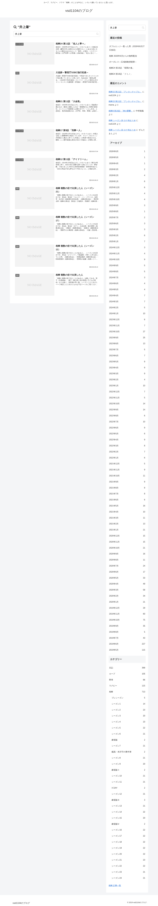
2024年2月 (127, 307)
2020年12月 (127, 536)
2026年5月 (127, 157)
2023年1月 (127, 386)
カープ (127, 674)
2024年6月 (127, 283)
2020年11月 (127, 542)
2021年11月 (127, 470)
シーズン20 (128, 854)
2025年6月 (127, 223)
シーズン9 (128, 764)
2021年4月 (127, 512)
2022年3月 (127, 446)
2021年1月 (127, 530)
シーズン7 (128, 746)
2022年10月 (127, 403)
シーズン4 (128, 722)
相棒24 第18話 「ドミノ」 (120, 74)
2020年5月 (127, 578)
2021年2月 (127, 524)
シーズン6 (128, 734)
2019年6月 (127, 644)
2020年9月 (127, 554)
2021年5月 (127, 506)
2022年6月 (127, 428)
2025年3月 (127, 229)
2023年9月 (127, 338)
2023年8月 (127, 343)
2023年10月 (127, 331)
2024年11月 (127, 253)
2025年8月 (127, 211)
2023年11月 (127, 325)
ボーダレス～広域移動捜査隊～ (123, 62)
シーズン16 (128, 830)
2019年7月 (127, 638)
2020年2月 (127, 596)
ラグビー (127, 686)
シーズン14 (128, 812)
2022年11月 (127, 398)
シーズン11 (128, 782)
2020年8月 (127, 560)
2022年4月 (127, 440)
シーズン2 (128, 710)
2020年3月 (127, 590)
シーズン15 (128, 818)
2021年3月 (127, 518)
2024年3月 (127, 301)
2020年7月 (127, 566)
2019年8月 (127, 632)
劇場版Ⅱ (128, 770)
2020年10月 (127, 548)
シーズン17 (128, 836)
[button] (97, 33)
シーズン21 (128, 860)
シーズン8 (128, 758)
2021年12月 (127, 464)
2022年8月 (127, 416)
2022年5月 (127, 434)
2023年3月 (127, 373)
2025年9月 (127, 205)
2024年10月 (127, 259)
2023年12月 (127, 319)
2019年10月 (127, 620)
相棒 (127, 692)
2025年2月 (127, 235)
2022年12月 (127, 392)
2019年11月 (127, 614)
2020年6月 (127, 572)
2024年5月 (127, 289)
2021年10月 (127, 476)
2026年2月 (127, 175)
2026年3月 (127, 169)
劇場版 (128, 740)
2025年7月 (127, 217)
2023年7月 (127, 349)
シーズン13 (128, 806)
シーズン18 (128, 842)
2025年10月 (127, 199)
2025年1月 (127, 241)
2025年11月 (127, 193)
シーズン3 (128, 716)
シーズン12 (128, 794)
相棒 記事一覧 (115, 885)
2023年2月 (127, 379)
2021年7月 (127, 494)
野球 (127, 680)
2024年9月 (127, 265)
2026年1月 (127, 181)
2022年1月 (127, 458)
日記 (127, 668)
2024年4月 (127, 295)
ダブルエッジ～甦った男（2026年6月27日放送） (126, 48)
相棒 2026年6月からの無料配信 (123, 56)
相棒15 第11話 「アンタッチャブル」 (125, 92)
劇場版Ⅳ (128, 824)
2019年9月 (127, 626)
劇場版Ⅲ (128, 800)
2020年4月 (127, 584)
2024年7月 (127, 277)
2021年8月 (127, 488)
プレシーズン (128, 698)
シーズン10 (128, 776)
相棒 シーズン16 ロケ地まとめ (122, 120)
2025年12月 (127, 187)
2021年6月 (127, 500)
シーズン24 (128, 878)
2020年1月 (127, 602)
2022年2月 (127, 452)
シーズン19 (128, 848)
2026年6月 (127, 151)
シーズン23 (128, 872)
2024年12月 (127, 247)
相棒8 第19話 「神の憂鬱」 (121, 111)
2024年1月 (127, 313)
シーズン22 (128, 866)
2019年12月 (127, 608)
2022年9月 (127, 410)
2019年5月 (127, 650)
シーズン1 (128, 704)
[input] (57, 34)
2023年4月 (127, 368)
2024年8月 (127, 271)
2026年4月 (127, 163)
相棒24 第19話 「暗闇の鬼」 (121, 68)
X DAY (128, 788)
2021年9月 (127, 482)
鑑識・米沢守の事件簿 (128, 752)
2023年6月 (127, 355)
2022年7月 (127, 422)
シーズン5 (128, 728)
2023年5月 (127, 362)
